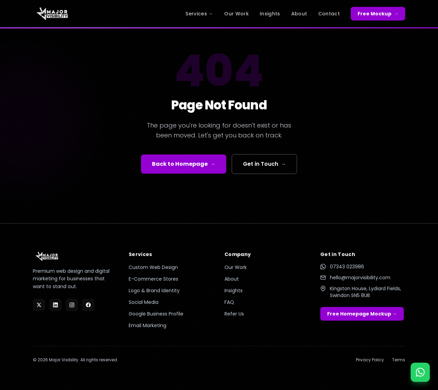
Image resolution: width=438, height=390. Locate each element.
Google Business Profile (156, 313)
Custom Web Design (153, 267)
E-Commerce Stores (153, 278)
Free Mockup (378, 13)
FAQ (229, 302)
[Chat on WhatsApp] (420, 372)
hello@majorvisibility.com (355, 277)
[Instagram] (72, 305)
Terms (398, 360)
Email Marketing (147, 325)
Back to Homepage (183, 164)
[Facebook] (88, 305)
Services (199, 13)
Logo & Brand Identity (154, 290)
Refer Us (234, 313)
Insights (270, 13)
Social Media (143, 302)
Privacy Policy (370, 360)
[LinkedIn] (55, 305)
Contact (329, 13)
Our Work (236, 13)
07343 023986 (342, 266)
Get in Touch (264, 164)
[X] (39, 305)
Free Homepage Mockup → (362, 313)
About (299, 13)
